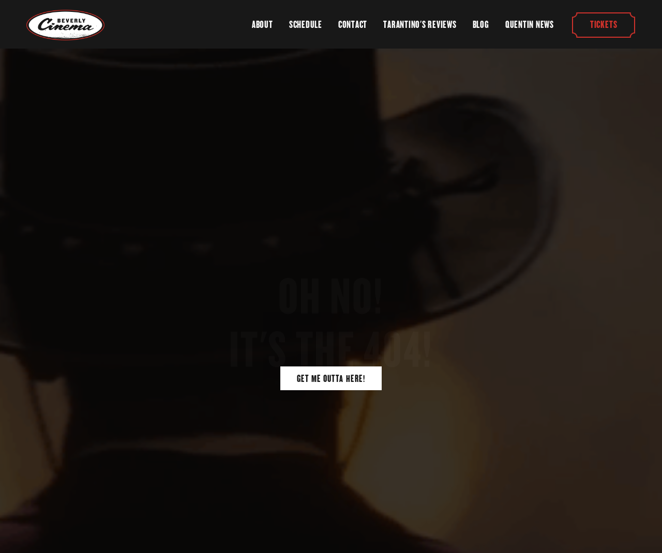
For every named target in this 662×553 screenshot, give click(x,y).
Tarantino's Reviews (419, 24)
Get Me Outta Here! (331, 378)
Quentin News (529, 24)
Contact (352, 24)
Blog (481, 24)
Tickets (603, 24)
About (262, 24)
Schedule (305, 24)
